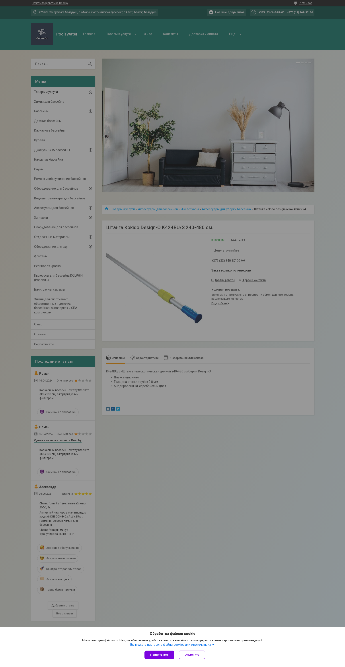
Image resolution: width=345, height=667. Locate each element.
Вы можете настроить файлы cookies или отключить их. (171, 644)
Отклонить (192, 654)
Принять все (159, 654)
